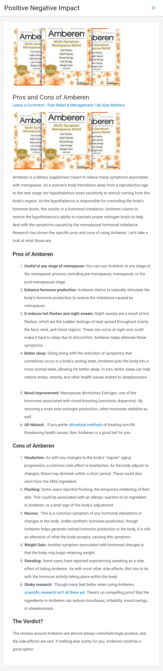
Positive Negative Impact (42, 8)
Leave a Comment (28, 105)
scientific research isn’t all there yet (54, 592)
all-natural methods (85, 424)
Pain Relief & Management (70, 105)
